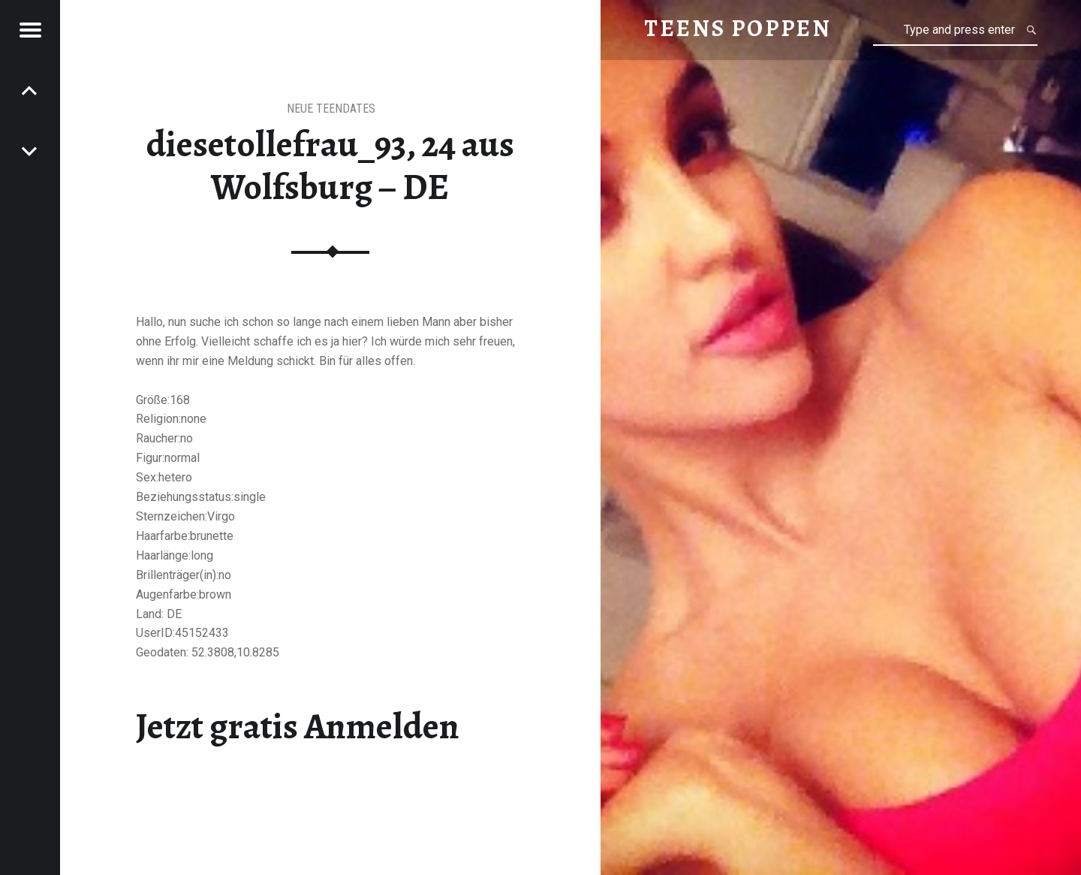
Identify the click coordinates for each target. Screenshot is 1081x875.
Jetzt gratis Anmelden (297, 726)
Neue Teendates (331, 108)
